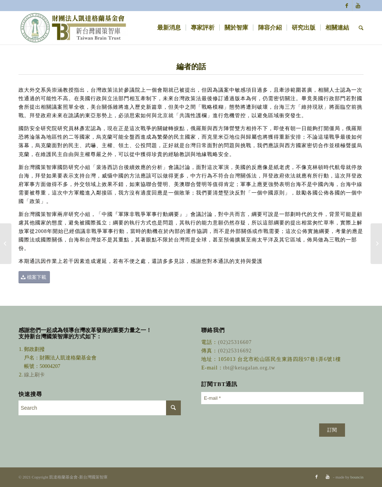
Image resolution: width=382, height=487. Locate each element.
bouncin (357, 477)
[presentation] (257, 423)
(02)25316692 (234, 351)
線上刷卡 (35, 375)
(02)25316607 (234, 342)
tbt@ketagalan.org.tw (249, 368)
